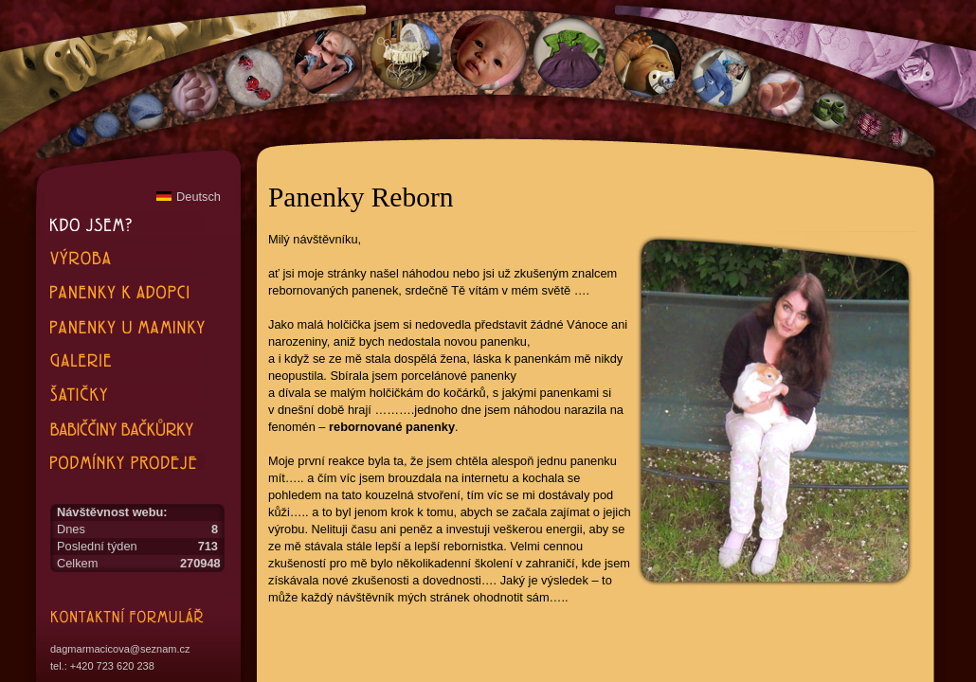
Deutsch (188, 196)
